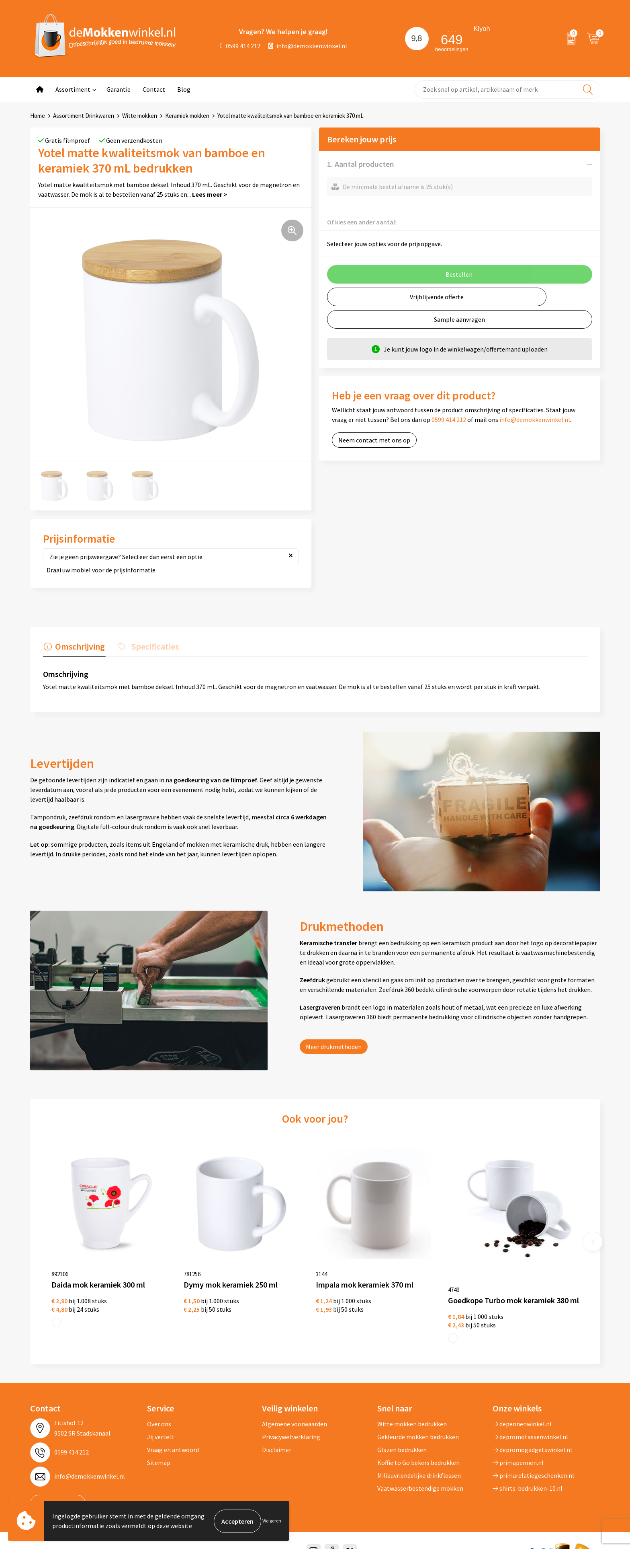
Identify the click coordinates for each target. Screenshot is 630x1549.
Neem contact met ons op (374, 440)
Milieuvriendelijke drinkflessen (419, 1463)
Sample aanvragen (459, 319)
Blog (183, 89)
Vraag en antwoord (173, 1438)
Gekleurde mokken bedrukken (418, 1425)
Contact (154, 89)
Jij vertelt (160, 1425)
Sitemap (158, 1450)
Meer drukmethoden (334, 1047)
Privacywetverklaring (291, 1425)
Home (37, 115)
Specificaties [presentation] (152, 646)
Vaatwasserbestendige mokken (420, 1476)
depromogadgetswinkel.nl (532, 1438)
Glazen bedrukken (402, 1438)
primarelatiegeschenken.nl (533, 1463)
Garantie (118, 89)
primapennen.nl (518, 1450)
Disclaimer (276, 1438)
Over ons (159, 1412)
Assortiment (72, 89)
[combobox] (508, 89)
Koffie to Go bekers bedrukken (418, 1450)
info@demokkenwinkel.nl (307, 46)
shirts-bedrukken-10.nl (527, 1476)
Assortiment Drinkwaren (83, 115)
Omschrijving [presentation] (79, 646)
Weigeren (271, 1521)
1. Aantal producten (360, 164)
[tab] (73, 648)
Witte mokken (139, 115)
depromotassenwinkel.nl (530, 1425)
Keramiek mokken (187, 115)
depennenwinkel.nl (522, 1412)
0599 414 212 (240, 46)
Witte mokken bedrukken (412, 1412)
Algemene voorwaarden (294, 1412)
